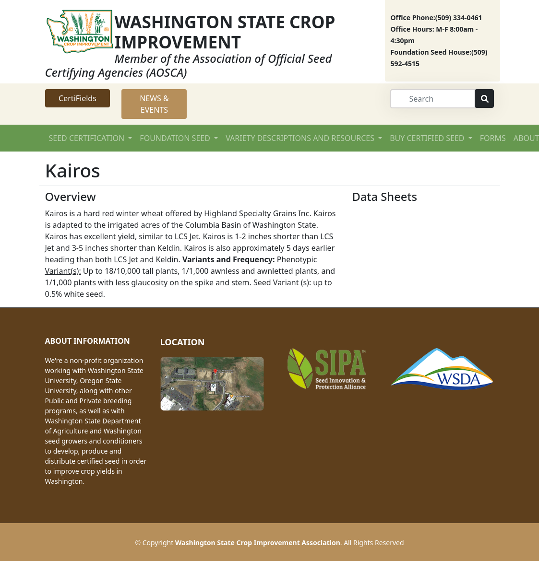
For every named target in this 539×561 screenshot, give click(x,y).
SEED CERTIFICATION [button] (88, 138)
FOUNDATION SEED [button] (176, 138)
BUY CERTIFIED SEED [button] (428, 138)
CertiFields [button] (77, 98)
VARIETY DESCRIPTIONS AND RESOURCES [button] (301, 138)
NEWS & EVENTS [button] (154, 104)
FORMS (493, 138)
